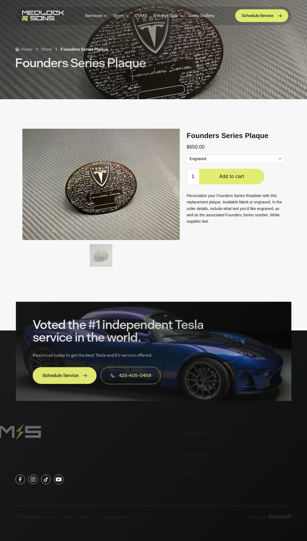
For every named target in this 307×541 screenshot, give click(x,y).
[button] (96, 15)
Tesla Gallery (202, 15)
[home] (43, 15)
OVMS (140, 15)
